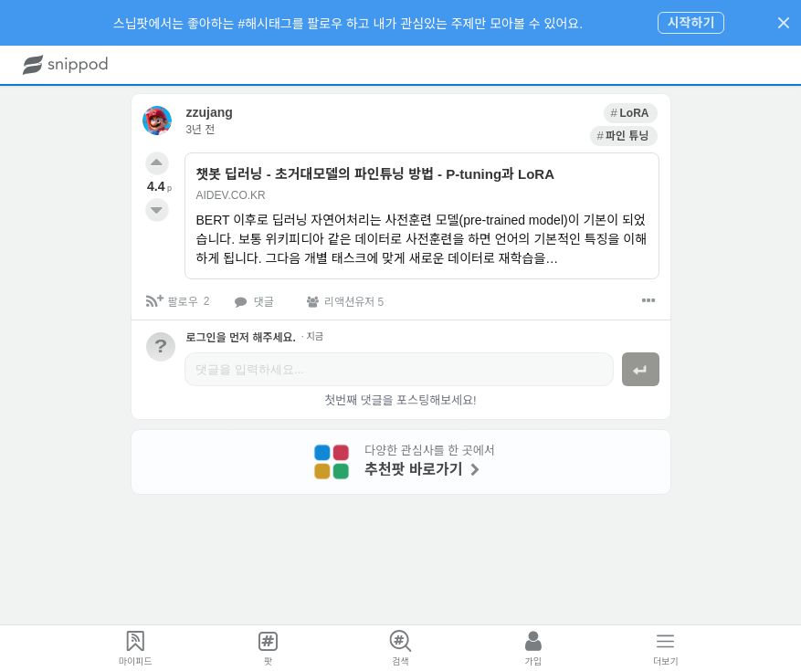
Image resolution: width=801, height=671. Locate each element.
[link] (560, 111)
